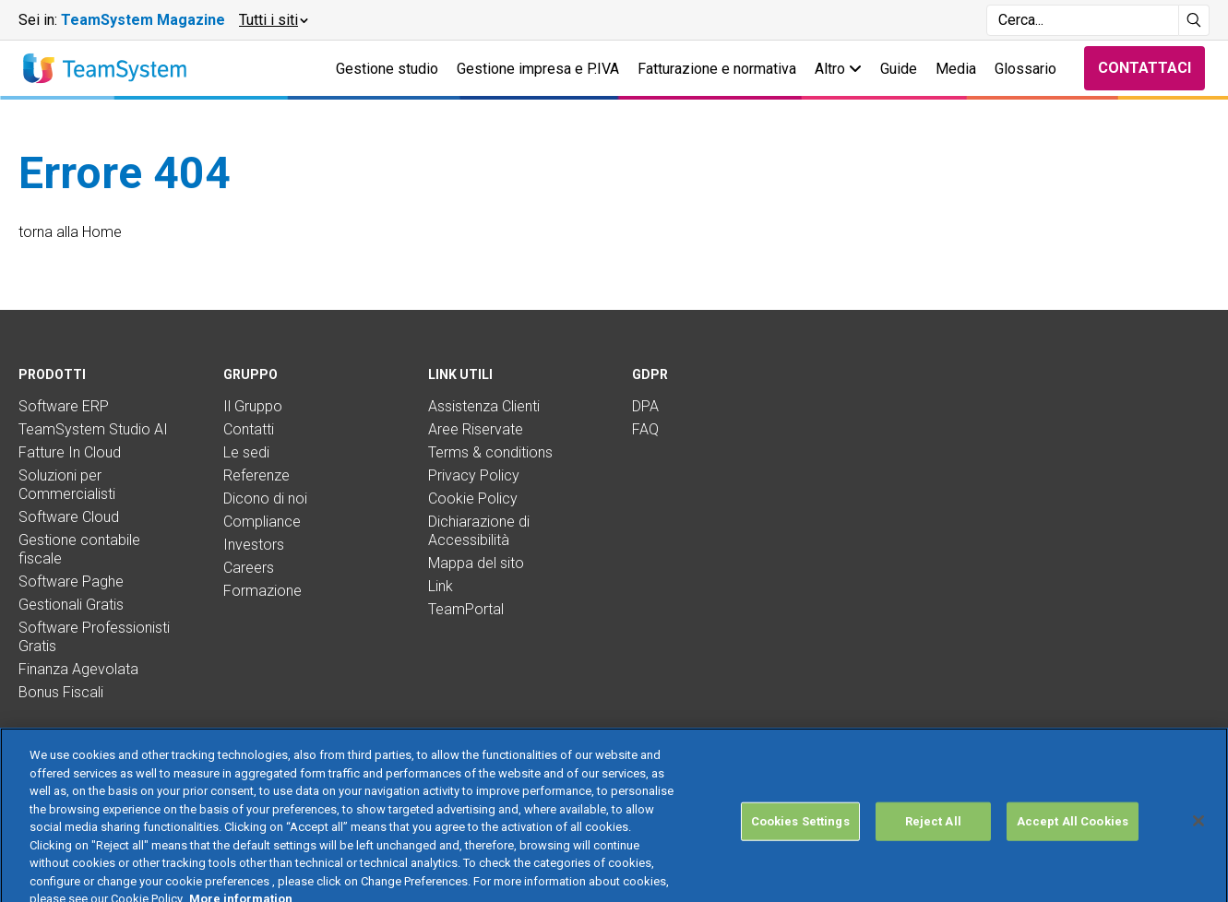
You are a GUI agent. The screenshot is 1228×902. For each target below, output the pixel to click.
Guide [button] (898, 68)
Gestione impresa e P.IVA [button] (538, 68)
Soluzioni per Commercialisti (66, 485)
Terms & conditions (490, 452)
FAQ (645, 429)
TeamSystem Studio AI (93, 429)
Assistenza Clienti (484, 406)
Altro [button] (838, 68)
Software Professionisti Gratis (94, 637)
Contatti (248, 429)
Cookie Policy (473, 498)
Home (102, 232)
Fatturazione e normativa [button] (717, 68)
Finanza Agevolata (78, 669)
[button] (272, 20)
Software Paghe (71, 581)
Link (440, 586)
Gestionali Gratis (71, 604)
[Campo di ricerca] (1082, 20)
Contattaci (1144, 68)
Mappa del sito (476, 563)
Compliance (262, 521)
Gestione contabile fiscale (79, 549)
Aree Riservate (475, 429)
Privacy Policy (473, 475)
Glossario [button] (1025, 68)
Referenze (256, 475)
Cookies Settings (800, 854)
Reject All (933, 854)
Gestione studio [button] (387, 68)
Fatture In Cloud (69, 452)
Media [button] (956, 68)
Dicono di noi (265, 498)
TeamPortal (466, 609)
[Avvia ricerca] (1194, 20)
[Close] (1198, 854)
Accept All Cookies (1072, 854)
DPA (645, 406)
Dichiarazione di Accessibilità (479, 531)
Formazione (262, 590)
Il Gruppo (252, 406)
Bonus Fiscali (60, 692)
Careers (248, 567)
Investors (253, 544)
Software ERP (63, 406)
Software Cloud (68, 517)
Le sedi (246, 452)
